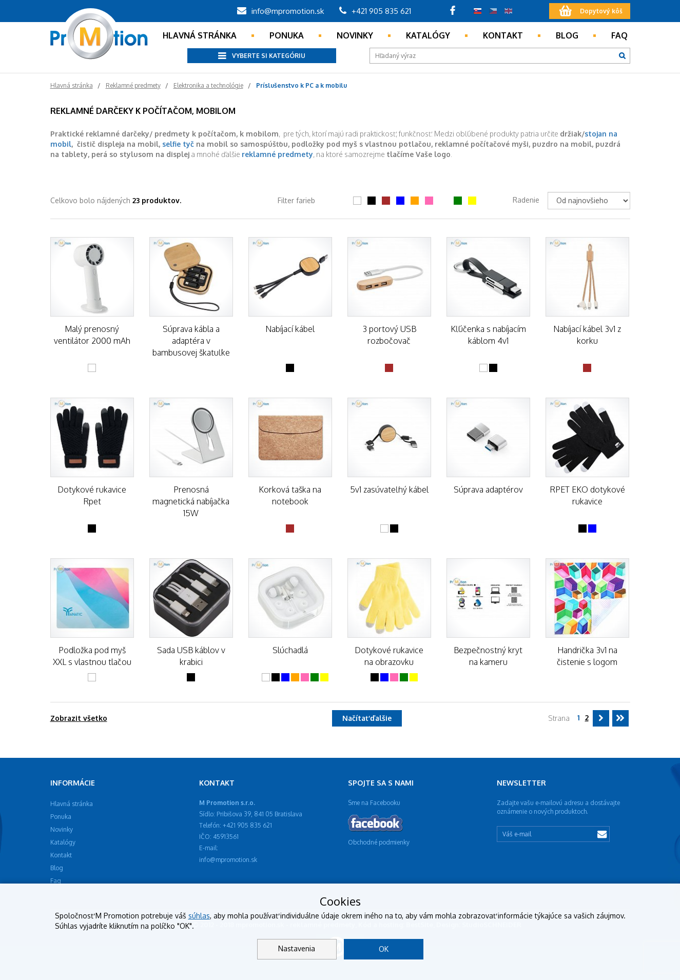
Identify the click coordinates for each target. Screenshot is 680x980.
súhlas (199, 915)
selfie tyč (178, 144)
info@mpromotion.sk (280, 11)
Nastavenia (296, 948)
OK (383, 949)
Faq (619, 35)
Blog (567, 35)
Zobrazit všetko (78, 718)
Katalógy (428, 35)
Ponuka (286, 35)
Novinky (355, 35)
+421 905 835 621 (375, 11)
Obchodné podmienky (379, 842)
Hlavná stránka (200, 35)
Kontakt (503, 35)
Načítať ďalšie (367, 718)
